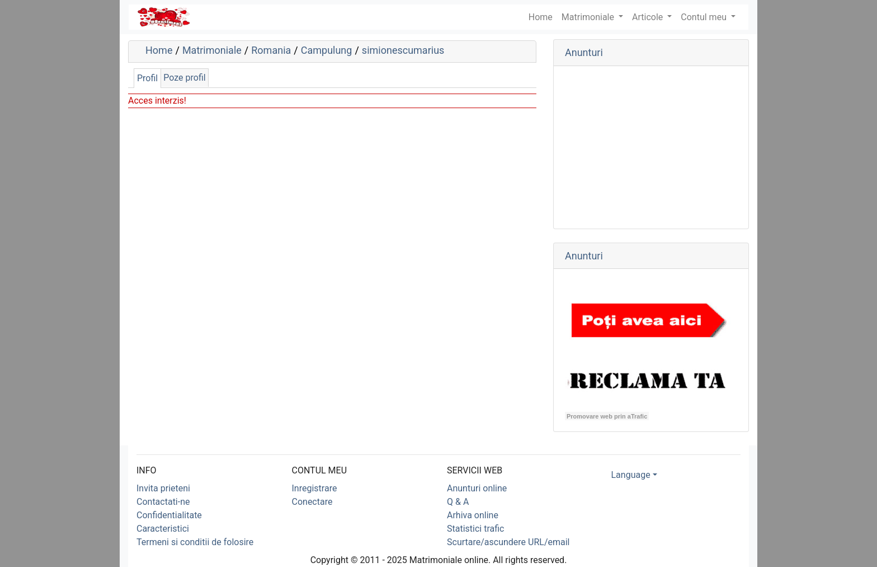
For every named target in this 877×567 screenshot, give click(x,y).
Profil (147, 78)
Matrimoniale (589, 17)
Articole (648, 17)
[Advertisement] (651, 147)
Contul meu (705, 17)
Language (630, 475)
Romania (271, 50)
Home (158, 50)
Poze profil (184, 77)
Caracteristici (162, 528)
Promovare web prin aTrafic (607, 416)
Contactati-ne (163, 501)
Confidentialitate (169, 515)
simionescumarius (403, 50)
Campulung (326, 50)
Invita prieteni (163, 488)
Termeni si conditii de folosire (194, 542)
